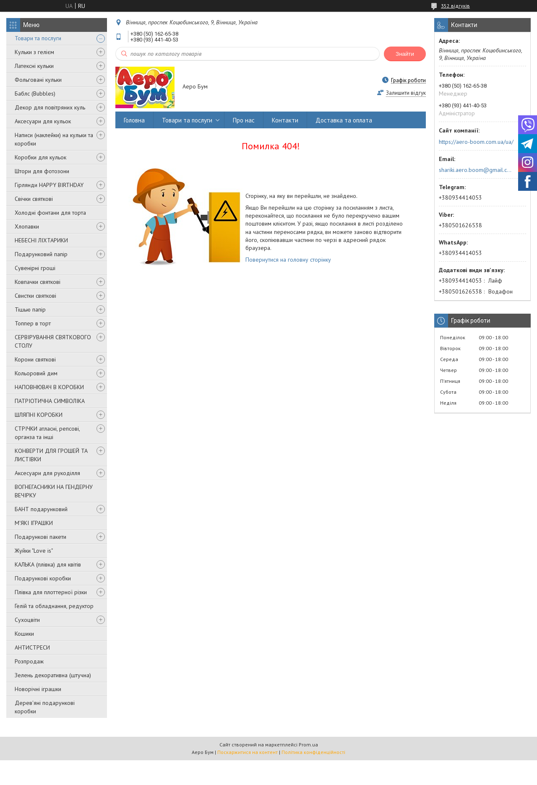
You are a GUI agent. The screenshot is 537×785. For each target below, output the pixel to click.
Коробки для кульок (40, 157)
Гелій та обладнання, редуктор (54, 606)
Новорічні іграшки (38, 689)
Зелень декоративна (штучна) (53, 675)
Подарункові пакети (40, 537)
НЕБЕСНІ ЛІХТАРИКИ (41, 240)
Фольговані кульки (38, 79)
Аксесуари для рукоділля (47, 473)
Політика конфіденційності (313, 752)
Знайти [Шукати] (405, 54)
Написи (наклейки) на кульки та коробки (54, 139)
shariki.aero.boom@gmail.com (475, 170)
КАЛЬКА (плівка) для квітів (48, 564)
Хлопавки (27, 226)
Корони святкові (35, 359)
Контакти (285, 120)
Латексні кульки (34, 66)
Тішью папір (30, 309)
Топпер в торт (33, 323)
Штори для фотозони (42, 171)
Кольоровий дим (36, 373)
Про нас (244, 120)
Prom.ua (308, 744)
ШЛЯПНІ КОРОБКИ (39, 414)
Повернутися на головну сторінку (288, 259)
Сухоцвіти (27, 620)
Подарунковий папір (41, 254)
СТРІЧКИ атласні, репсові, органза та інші (47, 433)
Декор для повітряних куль (50, 107)
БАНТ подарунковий (41, 509)
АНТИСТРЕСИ (32, 647)
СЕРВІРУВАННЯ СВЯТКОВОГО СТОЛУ (53, 341)
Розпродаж (29, 661)
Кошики (24, 633)
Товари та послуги (38, 38)
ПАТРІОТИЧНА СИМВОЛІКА (50, 401)
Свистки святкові (35, 295)
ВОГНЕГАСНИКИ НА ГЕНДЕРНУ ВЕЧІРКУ (54, 491)
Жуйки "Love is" (34, 550)
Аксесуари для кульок (43, 121)
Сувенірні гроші (35, 268)
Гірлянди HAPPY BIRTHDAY (49, 185)
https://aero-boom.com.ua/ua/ (476, 142)
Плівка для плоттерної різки (51, 592)
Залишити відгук (406, 92)
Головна (134, 120)
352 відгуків (455, 6)
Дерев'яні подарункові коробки (45, 707)
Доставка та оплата (343, 120)
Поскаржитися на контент (247, 752)
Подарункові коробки (43, 578)
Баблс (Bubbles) (35, 93)
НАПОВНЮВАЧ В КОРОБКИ (49, 387)
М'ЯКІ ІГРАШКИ (34, 523)
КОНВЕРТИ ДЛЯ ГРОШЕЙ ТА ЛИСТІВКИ (51, 455)
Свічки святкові (34, 199)
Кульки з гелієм (34, 52)
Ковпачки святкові (37, 282)
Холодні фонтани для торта (50, 212)
